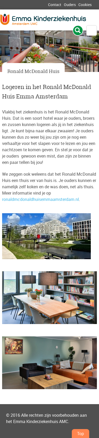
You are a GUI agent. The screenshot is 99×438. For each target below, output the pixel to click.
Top (80, 433)
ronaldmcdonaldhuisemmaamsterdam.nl (40, 199)
